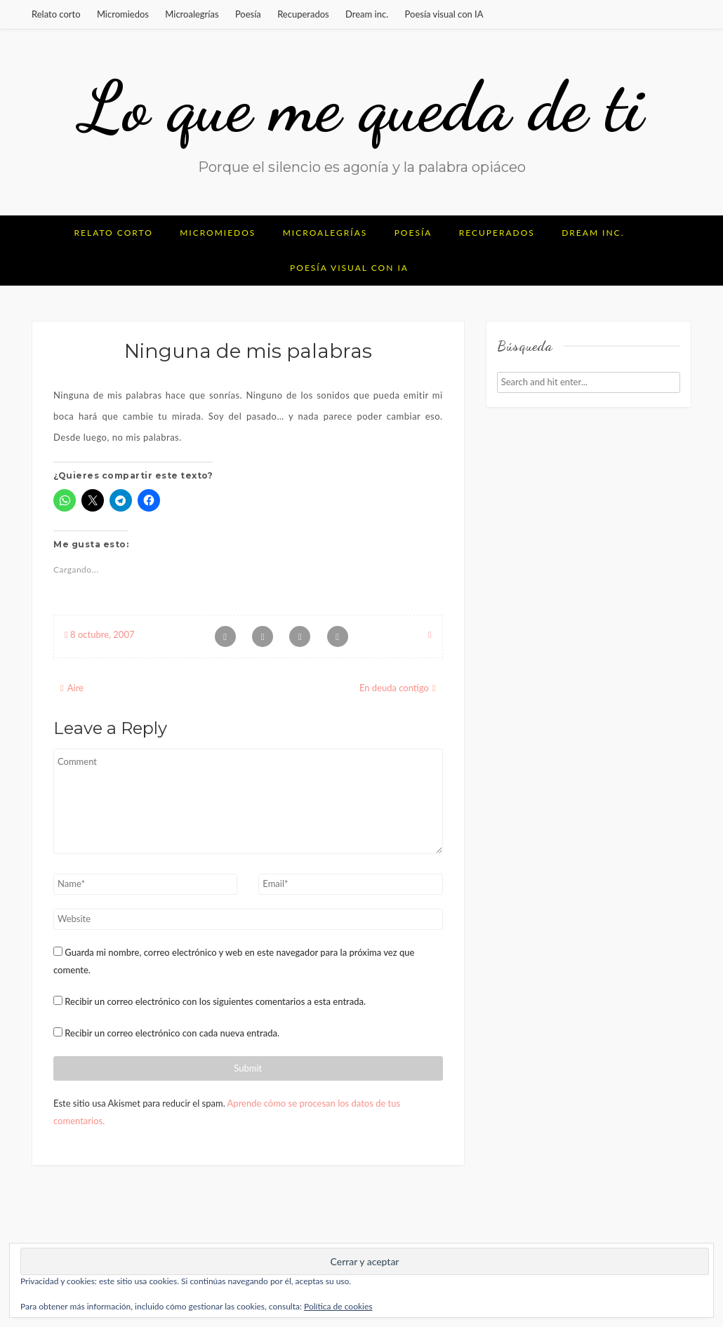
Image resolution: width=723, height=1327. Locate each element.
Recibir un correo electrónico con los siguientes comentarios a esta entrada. (215, 1001)
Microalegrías (191, 14)
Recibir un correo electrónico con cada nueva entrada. (172, 1033)
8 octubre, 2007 (99, 634)
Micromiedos (123, 14)
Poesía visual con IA (444, 14)
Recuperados (303, 14)
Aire (75, 687)
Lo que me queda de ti (361, 107)
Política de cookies (338, 1306)
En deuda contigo (394, 687)
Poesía (248, 14)
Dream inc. (366, 14)
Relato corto (56, 14)
